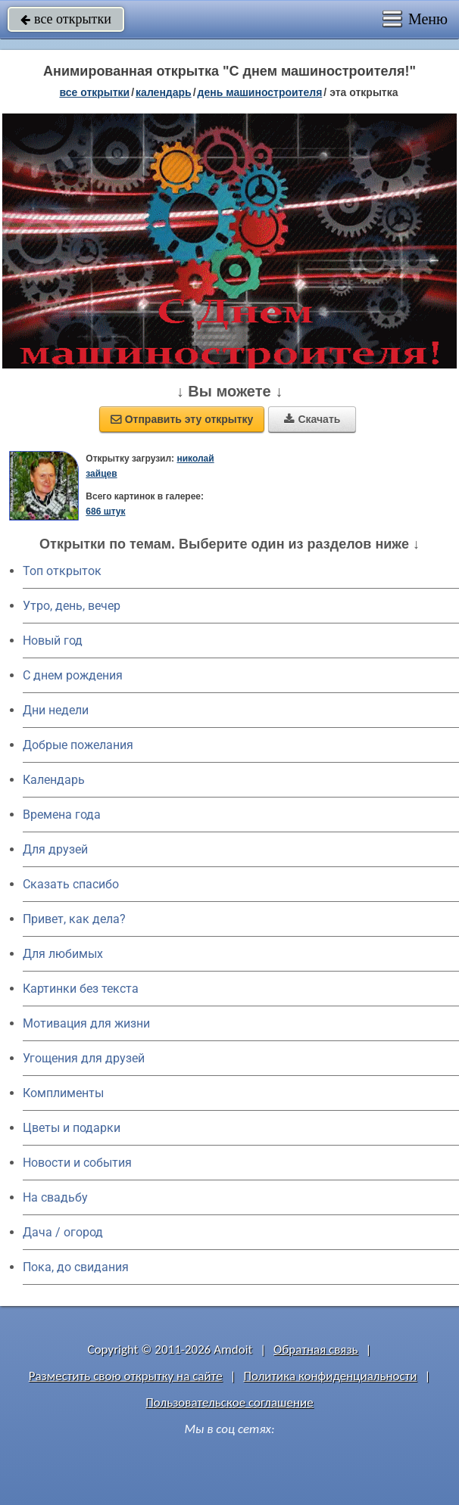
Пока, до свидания (76, 1267)
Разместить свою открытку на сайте (126, 1376)
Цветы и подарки (71, 1128)
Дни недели (56, 710)
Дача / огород (63, 1232)
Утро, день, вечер (71, 606)
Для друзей (55, 849)
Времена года (62, 814)
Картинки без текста (81, 988)
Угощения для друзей (84, 1058)
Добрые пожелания (78, 745)
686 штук (105, 511)
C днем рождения (73, 675)
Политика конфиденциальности (330, 1376)
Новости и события (77, 1162)
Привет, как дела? (74, 919)
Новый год (53, 640)
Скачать (312, 419)
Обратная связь (315, 1349)
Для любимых (63, 954)
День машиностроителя (260, 92)
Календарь (164, 92)
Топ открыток (62, 571)
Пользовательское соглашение (229, 1402)
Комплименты (63, 1093)
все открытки (65, 18)
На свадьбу (55, 1197)
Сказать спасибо (71, 884)
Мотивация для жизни (86, 1023)
